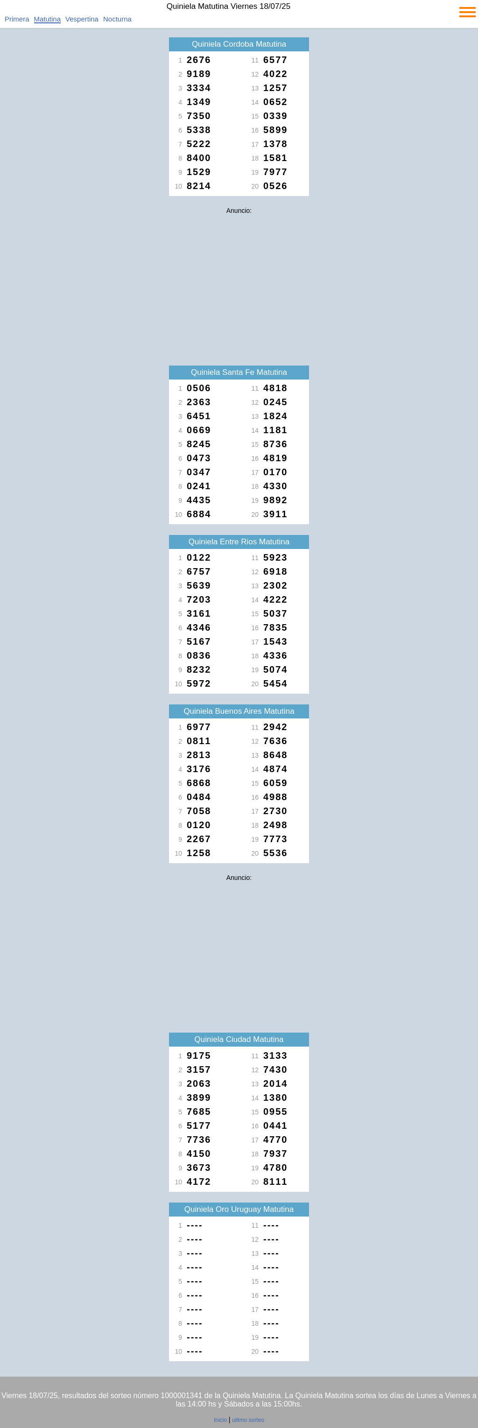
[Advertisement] (239, 283)
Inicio (220, 1420)
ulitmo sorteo (248, 1420)
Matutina (47, 19)
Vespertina (81, 19)
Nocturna (117, 19)
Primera (17, 19)
